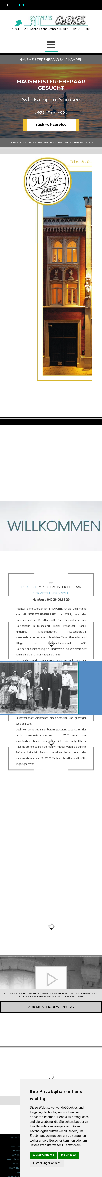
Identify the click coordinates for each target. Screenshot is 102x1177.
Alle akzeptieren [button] (43, 1155)
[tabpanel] (40, 5)
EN (21, 5)
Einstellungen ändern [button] (46, 1163)
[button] (19, 979)
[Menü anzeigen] (51, 45)
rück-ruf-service (51, 124)
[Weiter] (99, 979)
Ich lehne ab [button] (68, 1155)
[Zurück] (2, 979)
